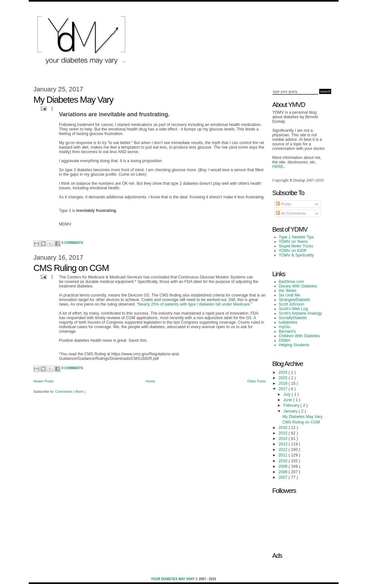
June (288, 400)
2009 (284, 466)
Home (150, 381)
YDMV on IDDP (293, 250)
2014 (284, 438)
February (292, 405)
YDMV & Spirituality (296, 255)
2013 (284, 444)
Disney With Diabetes (298, 286)
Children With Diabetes (299, 336)
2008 (284, 472)
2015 (284, 433)
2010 (284, 461)
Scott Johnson (291, 304)
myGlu (285, 327)
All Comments (291, 213)
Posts (283, 204)
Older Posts (256, 381)
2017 (284, 389)
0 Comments (72, 243)
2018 (284, 383)
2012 (284, 449)
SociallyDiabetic (293, 318)
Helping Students (294, 345)
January (291, 411)
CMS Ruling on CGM (71, 268)
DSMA (285, 340)
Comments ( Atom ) (70, 391)
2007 (284, 477)
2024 (284, 372)
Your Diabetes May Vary (173, 579)
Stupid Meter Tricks (296, 246)
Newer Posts (44, 381)
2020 (284, 378)
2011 (284, 455)
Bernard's (287, 331)
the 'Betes (288, 290)
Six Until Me (290, 295)
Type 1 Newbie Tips (296, 237)
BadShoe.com (291, 281)
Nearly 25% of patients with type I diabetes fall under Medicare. (194, 304)
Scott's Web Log (293, 309)
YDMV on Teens (293, 241)
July (287, 394)
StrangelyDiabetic (295, 299)
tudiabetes (288, 322)
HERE (278, 166)
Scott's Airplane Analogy (300, 313)
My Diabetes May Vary (73, 100)
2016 (284, 427)
